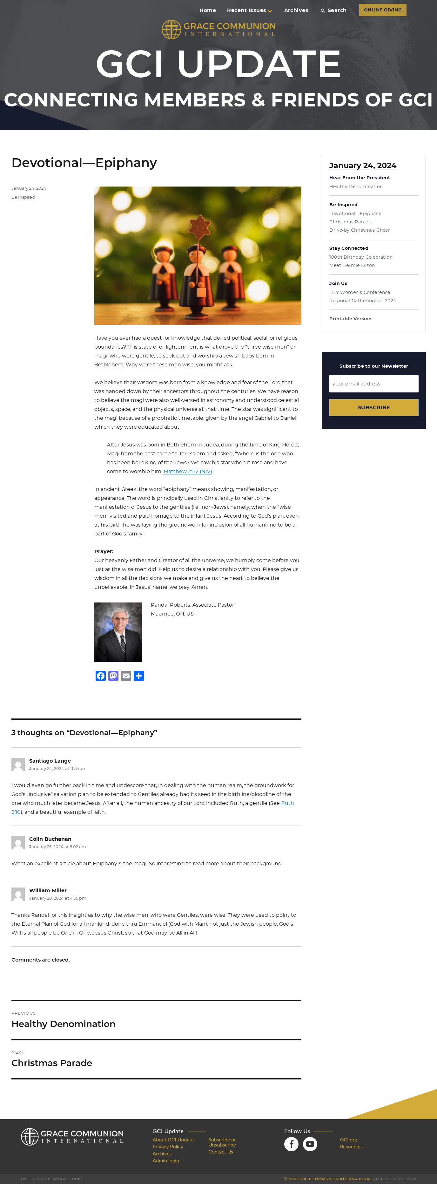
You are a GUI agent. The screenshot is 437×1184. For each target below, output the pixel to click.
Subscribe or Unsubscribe (222, 1142)
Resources (351, 1146)
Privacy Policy (168, 1146)
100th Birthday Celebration (361, 257)
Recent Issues (249, 10)
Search (333, 10)
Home (207, 10)
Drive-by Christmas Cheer (359, 230)
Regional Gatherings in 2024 (362, 301)
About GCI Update (173, 1139)
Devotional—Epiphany (355, 214)
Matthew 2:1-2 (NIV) (188, 471)
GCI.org (348, 1139)
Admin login (166, 1160)
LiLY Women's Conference (359, 292)
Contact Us (220, 1151)
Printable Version (350, 319)
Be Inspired (23, 197)
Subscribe (374, 408)
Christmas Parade (350, 222)
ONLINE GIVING (383, 10)
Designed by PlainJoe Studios (52, 1178)
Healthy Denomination (356, 187)
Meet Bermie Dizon (352, 265)
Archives (296, 10)
